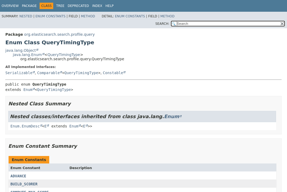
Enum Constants (50, 16)
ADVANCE (18, 176)
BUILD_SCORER (23, 184)
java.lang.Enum (27, 55)
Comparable (48, 73)
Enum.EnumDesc (25, 126)
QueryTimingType (63, 55)
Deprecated (78, 6)
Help (109, 6)
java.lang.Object (20, 50)
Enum (27, 89)
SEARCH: (162, 24)
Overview (10, 6)
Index (97, 6)
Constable (113, 73)
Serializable (18, 73)
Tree (60, 6)
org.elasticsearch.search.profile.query (59, 34)
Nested (25, 16)
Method (88, 16)
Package (29, 6)
